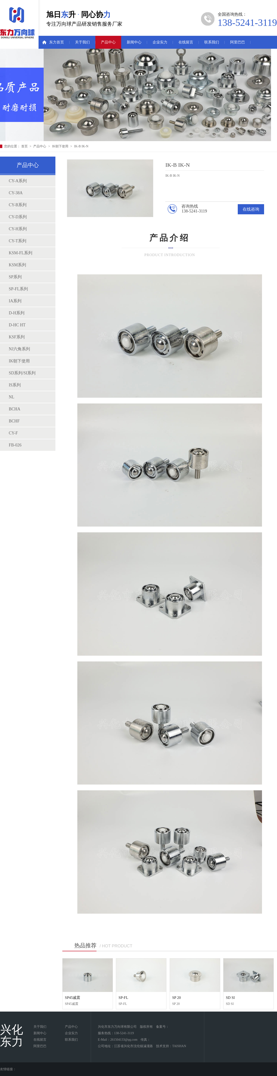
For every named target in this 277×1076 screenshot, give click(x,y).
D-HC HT (17, 325)
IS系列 (15, 385)
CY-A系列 (18, 181)
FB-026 (15, 445)
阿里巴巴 (237, 42)
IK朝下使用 (60, 146)
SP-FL (123, 998)
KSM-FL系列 (20, 253)
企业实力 (160, 42)
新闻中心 (134, 42)
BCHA (14, 409)
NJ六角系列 (19, 349)
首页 (25, 146)
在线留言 (185, 42)
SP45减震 (72, 998)
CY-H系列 (18, 229)
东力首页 (56, 42)
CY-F (13, 433)
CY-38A (16, 193)
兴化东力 (11, 1035)
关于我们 (82, 42)
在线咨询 (251, 209)
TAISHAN (179, 1046)
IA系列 (15, 301)
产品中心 (108, 42)
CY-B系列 (18, 205)
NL (11, 397)
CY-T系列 (17, 241)
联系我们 (211, 42)
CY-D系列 (18, 217)
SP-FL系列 (18, 289)
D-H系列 (16, 313)
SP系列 (15, 277)
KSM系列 (17, 265)
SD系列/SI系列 (22, 373)
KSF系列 (17, 337)
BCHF (14, 421)
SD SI (230, 998)
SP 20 (176, 998)
